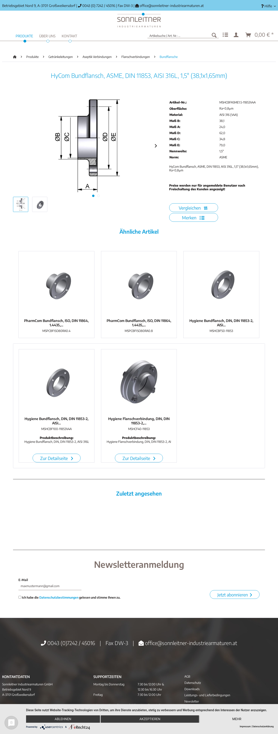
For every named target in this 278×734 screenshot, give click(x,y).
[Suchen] (214, 35)
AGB (187, 676)
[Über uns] (47, 35)
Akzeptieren (149, 719)
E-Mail (23, 580)
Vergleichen (193, 207)
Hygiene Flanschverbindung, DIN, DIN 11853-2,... (139, 421)
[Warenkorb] (260, 35)
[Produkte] (24, 35)
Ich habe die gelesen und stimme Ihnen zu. (69, 597)
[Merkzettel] (225, 35)
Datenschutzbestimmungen (58, 597)
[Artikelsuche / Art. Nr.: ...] (183, 35)
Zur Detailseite (56, 458)
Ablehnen (63, 719)
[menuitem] (267, 6)
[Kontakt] (69, 35)
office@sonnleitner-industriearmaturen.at (172, 5)
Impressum (245, 726)
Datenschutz (192, 683)
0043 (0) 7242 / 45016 (96, 5)
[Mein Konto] (237, 35)
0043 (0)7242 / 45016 (68, 643)
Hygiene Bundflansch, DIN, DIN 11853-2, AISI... (221, 323)
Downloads (192, 689)
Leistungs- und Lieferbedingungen (207, 695)
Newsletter (191, 701)
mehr (236, 719)
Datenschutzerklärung (263, 726)
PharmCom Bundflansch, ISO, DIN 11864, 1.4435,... (56, 323)
